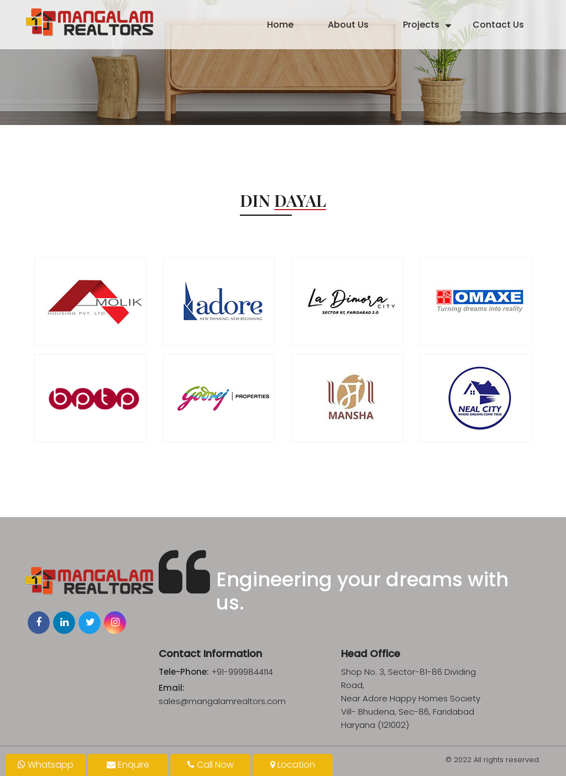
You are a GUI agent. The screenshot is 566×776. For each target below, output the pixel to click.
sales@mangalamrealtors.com (222, 701)
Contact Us (498, 24)
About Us (348, 24)
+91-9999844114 (242, 672)
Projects (421, 24)
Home (280, 24)
